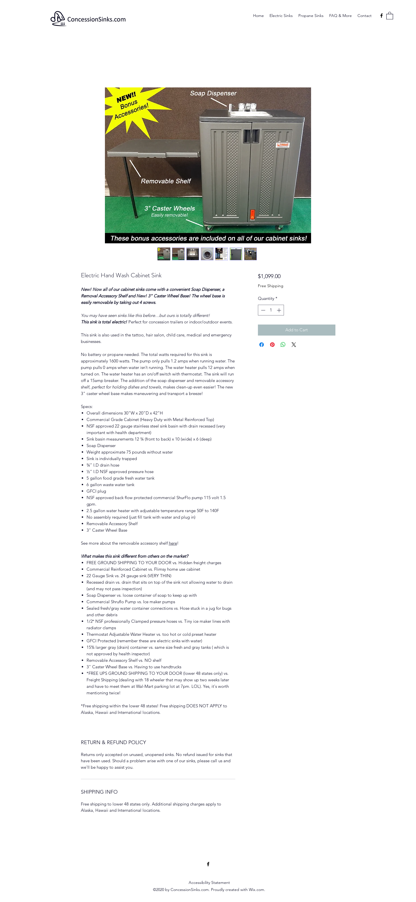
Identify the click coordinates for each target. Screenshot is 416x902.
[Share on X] (293, 344)
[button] (389, 15)
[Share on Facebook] (261, 344)
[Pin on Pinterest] (272, 344)
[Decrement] (262, 310)
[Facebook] (381, 15)
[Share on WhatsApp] (283, 344)
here (173, 543)
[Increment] (279, 310)
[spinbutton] (271, 310)
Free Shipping (270, 285)
